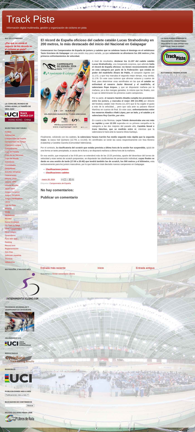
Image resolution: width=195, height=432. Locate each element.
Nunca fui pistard (12, 222)
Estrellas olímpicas (13, 172)
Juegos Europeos (12, 192)
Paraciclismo (10, 235)
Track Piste (30, 19)
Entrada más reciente (53, 267)
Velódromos (10, 262)
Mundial (8, 219)
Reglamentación (12, 249)
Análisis (8, 132)
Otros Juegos (10, 232)
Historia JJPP (10, 182)
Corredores (9, 162)
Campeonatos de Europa (15, 142)
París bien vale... (12, 239)
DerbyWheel (10, 168)
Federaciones (10, 175)
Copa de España (12, 152)
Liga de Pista (10, 205)
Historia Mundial (11, 185)
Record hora (10, 245)
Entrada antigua (145, 267)
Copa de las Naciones (14, 155)
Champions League (13, 145)
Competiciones (11, 148)
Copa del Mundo (12, 158)
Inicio (101, 267)
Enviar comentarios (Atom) (64, 274)
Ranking (8, 242)
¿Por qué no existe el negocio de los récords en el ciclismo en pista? (18, 46)
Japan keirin (10, 189)
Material (8, 209)
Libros (7, 202)
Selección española (13, 255)
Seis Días (9, 252)
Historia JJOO (11, 179)
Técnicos (8, 259)
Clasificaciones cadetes (57, 173)
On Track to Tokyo (12, 225)
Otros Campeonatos (13, 229)
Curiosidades (10, 165)
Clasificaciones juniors (57, 169)
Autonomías (10, 135)
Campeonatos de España (60, 183)
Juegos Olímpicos (12, 195)
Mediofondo (10, 215)
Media (7, 212)
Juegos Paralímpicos (13, 199)
